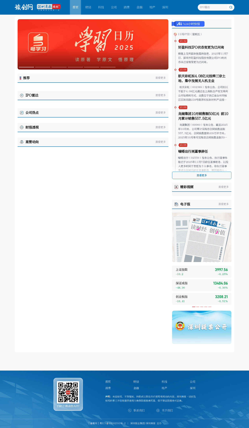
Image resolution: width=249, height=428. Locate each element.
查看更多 (160, 77)
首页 (108, 381)
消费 (127, 7)
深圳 (165, 7)
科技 (101, 7)
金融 (139, 7)
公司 (114, 7)
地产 (152, 7)
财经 (88, 7)
